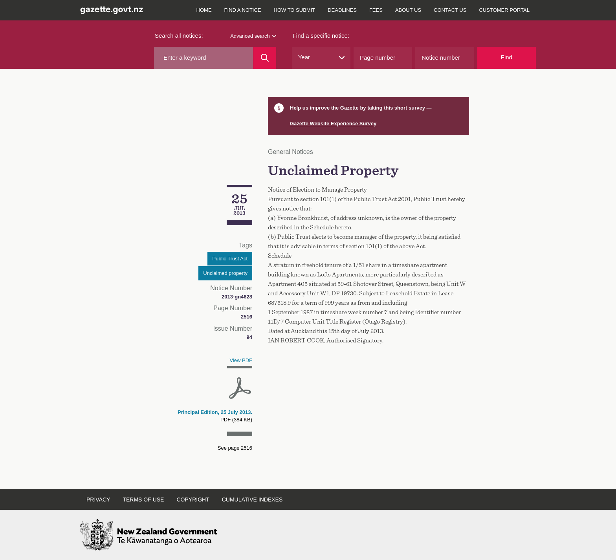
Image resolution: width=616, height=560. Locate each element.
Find (506, 57)
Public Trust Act (230, 259)
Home (204, 10)
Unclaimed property (225, 273)
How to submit (294, 10)
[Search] (264, 58)
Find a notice (242, 10)
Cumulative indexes (252, 499)
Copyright (192, 499)
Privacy (98, 499)
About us (408, 10)
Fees (376, 10)
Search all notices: (179, 35)
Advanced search (253, 36)
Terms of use (143, 499)
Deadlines (342, 10)
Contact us (450, 10)
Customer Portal (504, 10)
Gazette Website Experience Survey (333, 123)
